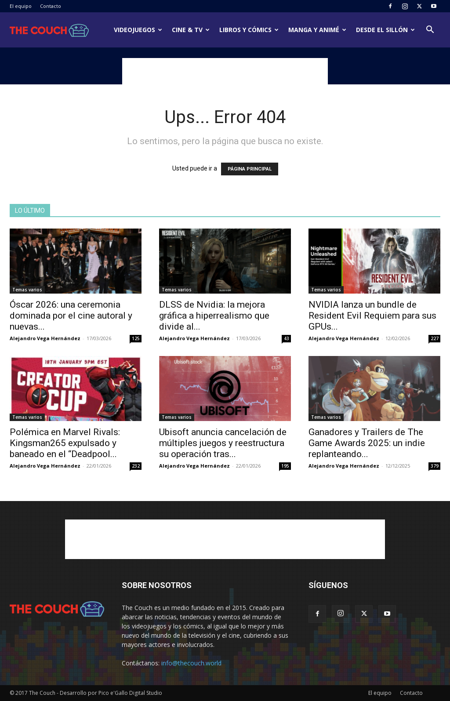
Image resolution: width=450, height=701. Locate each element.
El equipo (21, 6)
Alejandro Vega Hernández (45, 338)
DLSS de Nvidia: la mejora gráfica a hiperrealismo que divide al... (214, 315)
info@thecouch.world (191, 663)
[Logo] (49, 29)
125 (136, 338)
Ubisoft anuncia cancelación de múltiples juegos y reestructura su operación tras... (223, 443)
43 (286, 338)
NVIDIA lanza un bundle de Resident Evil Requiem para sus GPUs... (372, 315)
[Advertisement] (225, 71)
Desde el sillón (385, 29)
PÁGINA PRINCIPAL (250, 169)
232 (136, 466)
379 (435, 466)
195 (285, 466)
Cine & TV (191, 29)
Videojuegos (138, 29)
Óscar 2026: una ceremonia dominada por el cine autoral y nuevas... (71, 315)
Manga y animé (317, 29)
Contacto (50, 6)
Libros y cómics (249, 29)
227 (435, 338)
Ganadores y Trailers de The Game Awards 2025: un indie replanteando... (366, 443)
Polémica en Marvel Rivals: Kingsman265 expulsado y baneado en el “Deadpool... (65, 443)
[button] (429, 30)
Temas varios (27, 290)
